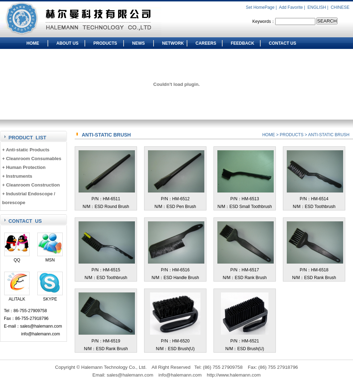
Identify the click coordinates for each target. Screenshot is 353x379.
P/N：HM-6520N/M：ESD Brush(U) (175, 341)
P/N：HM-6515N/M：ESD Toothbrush (107, 270)
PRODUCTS (105, 43)
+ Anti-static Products (25, 149)
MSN (50, 257)
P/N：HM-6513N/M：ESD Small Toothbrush (245, 199)
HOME (32, 43)
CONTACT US (282, 43)
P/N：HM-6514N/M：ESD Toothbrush (315, 199)
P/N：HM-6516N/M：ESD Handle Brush (176, 270)
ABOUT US (67, 43)
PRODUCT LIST (27, 137)
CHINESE (340, 7)
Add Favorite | (292, 7)
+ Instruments (17, 176)
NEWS (138, 43)
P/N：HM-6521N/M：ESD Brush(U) (244, 341)
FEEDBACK (242, 43)
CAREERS (206, 43)
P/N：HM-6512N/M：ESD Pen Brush (176, 199)
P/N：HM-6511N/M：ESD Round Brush (107, 199)
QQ (17, 257)
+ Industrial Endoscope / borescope (28, 198)
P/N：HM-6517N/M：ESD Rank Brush (245, 270)
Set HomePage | (262, 7)
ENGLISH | (318, 7)
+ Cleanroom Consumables (31, 158)
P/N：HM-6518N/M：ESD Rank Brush (315, 270)
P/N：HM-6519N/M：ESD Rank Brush (107, 341)
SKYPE (50, 296)
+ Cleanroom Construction (31, 185)
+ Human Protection (23, 167)
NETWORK (173, 43)
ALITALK (17, 296)
